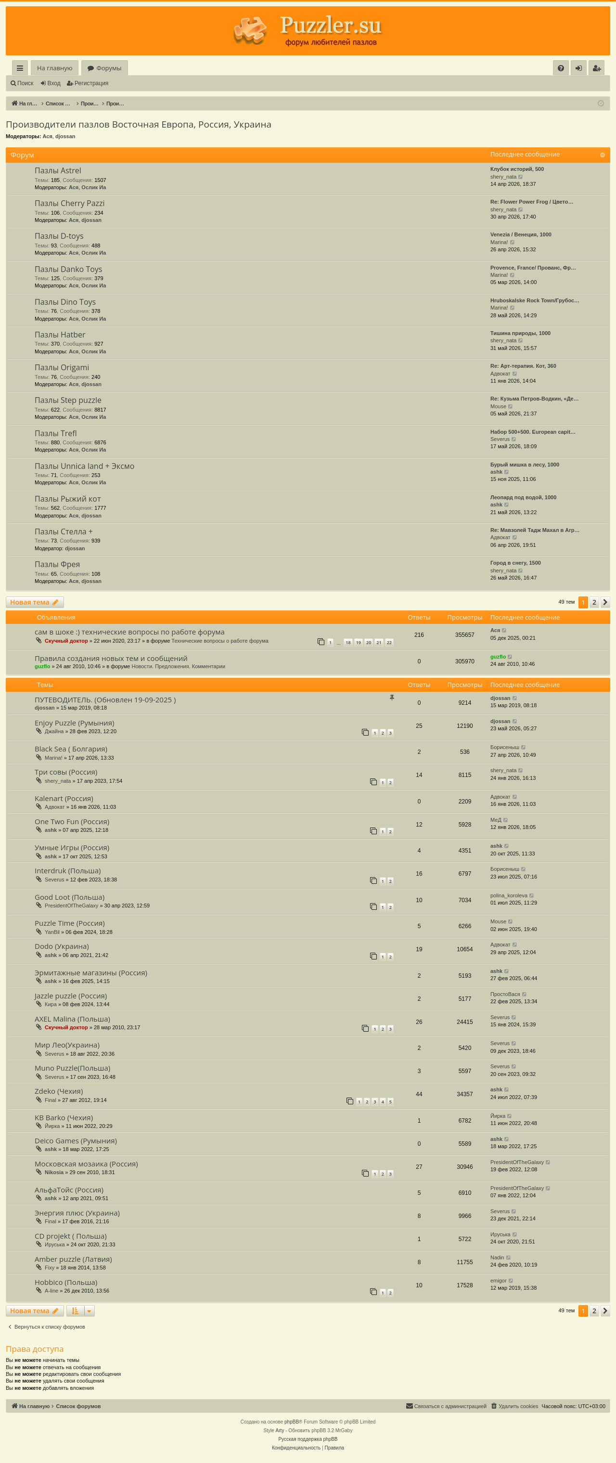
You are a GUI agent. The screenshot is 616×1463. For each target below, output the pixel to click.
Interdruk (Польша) (68, 870)
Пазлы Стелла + (64, 531)
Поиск (25, 83)
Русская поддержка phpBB (307, 1439)
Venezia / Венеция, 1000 (521, 234)
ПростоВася (505, 994)
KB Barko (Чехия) (64, 1117)
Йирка (52, 1126)
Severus (500, 439)
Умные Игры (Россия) (72, 847)
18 (348, 642)
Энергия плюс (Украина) (77, 1212)
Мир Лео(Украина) (67, 1044)
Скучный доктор (66, 641)
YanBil (52, 932)
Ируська (55, 1244)
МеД (495, 820)
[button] (605, 602)
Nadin (497, 1257)
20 (368, 642)
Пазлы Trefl (56, 433)
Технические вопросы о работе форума (220, 641)
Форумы (108, 68)
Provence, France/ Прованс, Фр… (533, 268)
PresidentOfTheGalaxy (71, 905)
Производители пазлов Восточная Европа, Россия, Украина (138, 124)
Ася (47, 136)
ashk (496, 472)
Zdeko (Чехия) (59, 1091)
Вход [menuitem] (580, 70)
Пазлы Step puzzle (68, 400)
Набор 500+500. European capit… (533, 432)
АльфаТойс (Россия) (69, 1189)
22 (389, 642)
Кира (51, 1004)
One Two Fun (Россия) (72, 821)
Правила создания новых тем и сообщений (111, 658)
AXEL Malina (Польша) (72, 1018)
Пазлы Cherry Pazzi (70, 203)
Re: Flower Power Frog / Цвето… (532, 202)
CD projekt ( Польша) (71, 1236)
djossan (65, 136)
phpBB (291, 1421)
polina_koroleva (508, 895)
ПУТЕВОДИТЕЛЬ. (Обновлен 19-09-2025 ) (105, 699)
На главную (54, 68)
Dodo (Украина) (62, 946)
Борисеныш (504, 747)
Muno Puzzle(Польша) (72, 1068)
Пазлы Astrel (58, 170)
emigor (498, 1280)
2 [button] (594, 602)
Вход (54, 83)
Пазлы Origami (62, 367)
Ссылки (21, 70)
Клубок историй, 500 (517, 169)
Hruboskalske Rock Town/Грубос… (534, 300)
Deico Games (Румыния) (76, 1140)
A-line (51, 1291)
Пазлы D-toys (59, 236)
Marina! (499, 242)
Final (50, 1100)
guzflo (42, 666)
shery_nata (503, 177)
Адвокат (500, 373)
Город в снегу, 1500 (515, 563)
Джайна (54, 731)
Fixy (49, 1267)
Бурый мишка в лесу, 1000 (524, 464)
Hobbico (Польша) (66, 1282)
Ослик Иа (93, 187)
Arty (280, 1430)
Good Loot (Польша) (69, 897)
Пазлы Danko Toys (68, 269)
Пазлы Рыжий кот (68, 498)
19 (358, 642)
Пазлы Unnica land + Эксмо (84, 466)
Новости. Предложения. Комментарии (178, 666)
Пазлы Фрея (57, 564)
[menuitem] (560, 68)
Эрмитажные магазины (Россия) (91, 972)
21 (378, 642)
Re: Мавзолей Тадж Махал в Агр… (535, 530)
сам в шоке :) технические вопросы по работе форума (130, 631)
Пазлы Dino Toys (65, 302)
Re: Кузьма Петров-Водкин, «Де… (534, 398)
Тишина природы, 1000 (520, 333)
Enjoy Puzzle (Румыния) (74, 722)
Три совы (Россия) (66, 772)
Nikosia (54, 1172)
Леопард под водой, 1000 (523, 497)
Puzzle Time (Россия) (70, 923)
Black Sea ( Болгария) (71, 748)
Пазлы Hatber (60, 334)
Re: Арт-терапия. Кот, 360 (523, 366)
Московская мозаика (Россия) (86, 1163)
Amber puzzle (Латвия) (73, 1259)
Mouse (498, 406)
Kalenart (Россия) (64, 798)
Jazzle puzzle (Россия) (71, 995)
